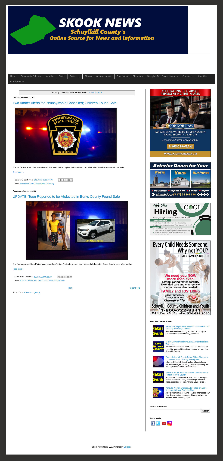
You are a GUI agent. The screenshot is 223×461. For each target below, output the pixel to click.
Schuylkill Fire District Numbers (162, 76)
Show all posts (95, 92)
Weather (50, 76)
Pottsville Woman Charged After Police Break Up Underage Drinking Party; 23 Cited (186, 389)
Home (13, 76)
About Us (202, 76)
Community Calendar (31, 76)
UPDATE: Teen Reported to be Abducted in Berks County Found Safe (66, 196)
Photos (88, 76)
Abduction (23, 280)
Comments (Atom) (32, 292)
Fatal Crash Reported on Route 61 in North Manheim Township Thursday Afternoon (188, 327)
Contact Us (187, 76)
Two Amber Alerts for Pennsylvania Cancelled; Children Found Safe (65, 103)
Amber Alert (24, 184)
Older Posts (135, 288)
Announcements (104, 76)
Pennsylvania (40, 184)
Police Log (75, 76)
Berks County (43, 280)
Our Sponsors (17, 81)
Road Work (122, 76)
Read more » (18, 172)
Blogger (127, 447)
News (32, 184)
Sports (62, 76)
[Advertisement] (70, 61)
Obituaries (138, 76)
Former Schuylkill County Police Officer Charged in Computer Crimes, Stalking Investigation (187, 358)
